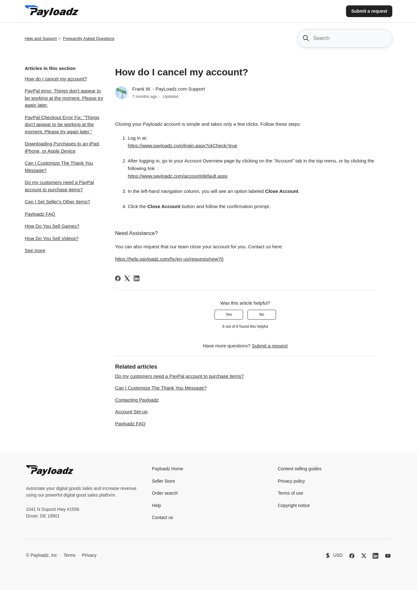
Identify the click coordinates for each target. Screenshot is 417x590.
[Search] (345, 38)
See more (35, 250)
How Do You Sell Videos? (52, 238)
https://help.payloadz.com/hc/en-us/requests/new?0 (169, 259)
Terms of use (290, 493)
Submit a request (369, 11)
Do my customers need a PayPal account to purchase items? (59, 186)
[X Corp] (127, 278)
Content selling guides (300, 468)
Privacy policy (291, 481)
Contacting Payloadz (137, 400)
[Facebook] (118, 278)
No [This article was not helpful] (261, 314)
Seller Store (163, 481)
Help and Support (41, 38)
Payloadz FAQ (40, 214)
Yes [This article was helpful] (229, 314)
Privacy (89, 555)
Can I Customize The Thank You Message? (59, 166)
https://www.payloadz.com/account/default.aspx (178, 176)
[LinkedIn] (136, 278)
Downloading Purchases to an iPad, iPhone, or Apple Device (62, 147)
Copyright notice (294, 505)
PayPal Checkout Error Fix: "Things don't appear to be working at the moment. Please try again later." (62, 124)
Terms (69, 555)
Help (156, 505)
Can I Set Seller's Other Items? (57, 201)
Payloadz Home (167, 468)
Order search (165, 493)
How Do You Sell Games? (52, 226)
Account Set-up (131, 411)
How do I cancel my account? (56, 78)
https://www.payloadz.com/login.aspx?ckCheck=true (182, 145)
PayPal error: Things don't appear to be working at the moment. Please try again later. (64, 98)
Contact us (162, 517)
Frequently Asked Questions (88, 38)
